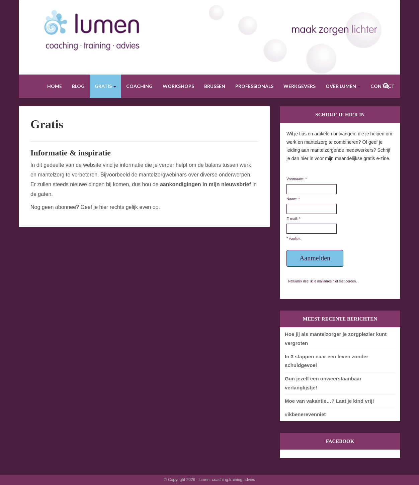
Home (54, 86)
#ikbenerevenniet (305, 414)
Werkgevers (299, 86)
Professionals (254, 86)
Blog (78, 86)
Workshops (178, 86)
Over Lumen (343, 86)
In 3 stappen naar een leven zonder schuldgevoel (326, 361)
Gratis (105, 86)
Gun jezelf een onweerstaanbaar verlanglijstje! (323, 383)
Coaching (139, 86)
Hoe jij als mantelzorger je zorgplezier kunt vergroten (336, 338)
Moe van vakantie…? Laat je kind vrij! (329, 401)
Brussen (214, 86)
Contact (382, 86)
